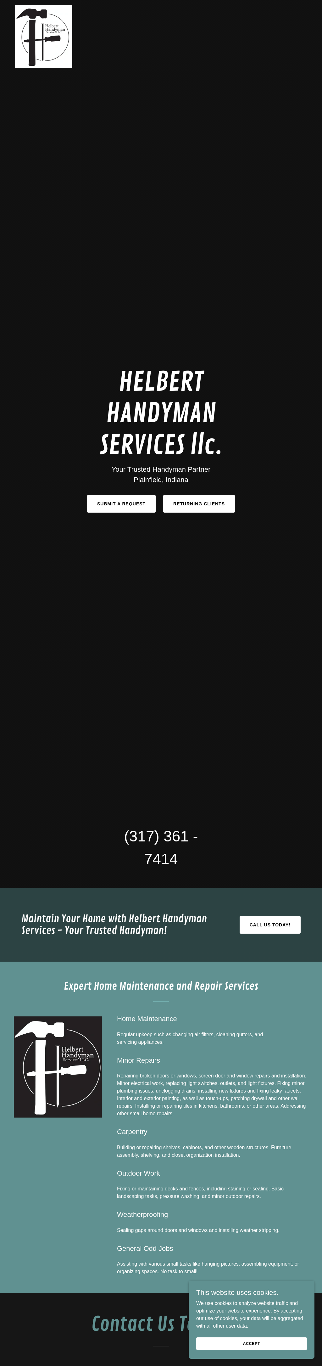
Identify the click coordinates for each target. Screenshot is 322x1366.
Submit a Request (121, 503)
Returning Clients (199, 503)
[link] (43, 7)
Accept (251, 1343)
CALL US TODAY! (270, 924)
